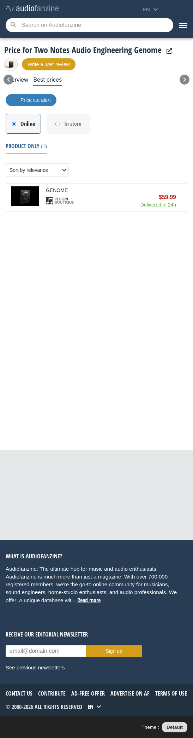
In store (72, 124)
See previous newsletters (35, 667)
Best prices (47, 80)
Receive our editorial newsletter (47, 634)
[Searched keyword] (89, 25)
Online (27, 124)
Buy (184, 197)
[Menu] (183, 25)
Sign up (113, 651)
